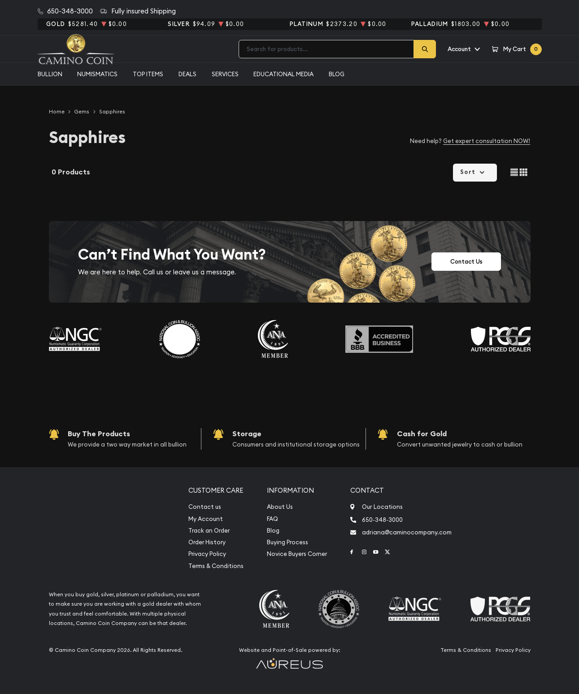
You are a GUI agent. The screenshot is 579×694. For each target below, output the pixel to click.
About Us (280, 507)
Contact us (204, 507)
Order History (207, 542)
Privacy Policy (207, 554)
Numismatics (97, 74)
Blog (336, 74)
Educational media (283, 74)
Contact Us (466, 261)
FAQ (272, 519)
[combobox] (326, 49)
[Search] (425, 49)
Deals (187, 74)
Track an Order (209, 530)
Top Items (148, 74)
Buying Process (287, 542)
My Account (205, 519)
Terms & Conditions (216, 566)
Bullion (50, 74)
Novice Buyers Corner (297, 554)
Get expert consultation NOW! (486, 140)
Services (225, 74)
